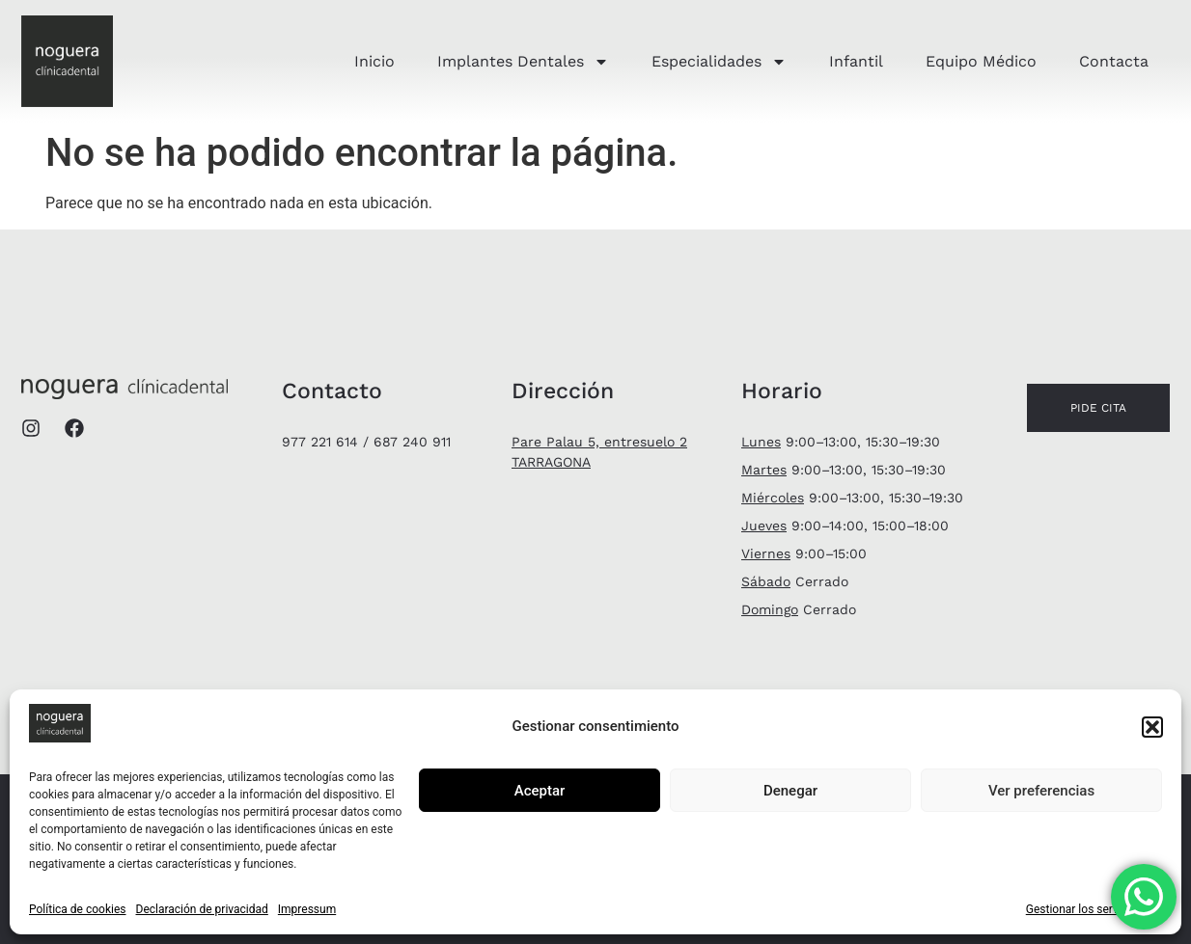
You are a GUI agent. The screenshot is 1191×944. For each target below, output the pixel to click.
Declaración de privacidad (202, 909)
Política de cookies (77, 909)
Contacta (1114, 61)
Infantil (856, 61)
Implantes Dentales (523, 61)
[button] (1152, 727)
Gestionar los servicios (1084, 909)
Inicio (374, 61)
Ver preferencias (1041, 790)
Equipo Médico (981, 61)
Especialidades (719, 61)
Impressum (307, 909)
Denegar (790, 790)
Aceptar (540, 790)
